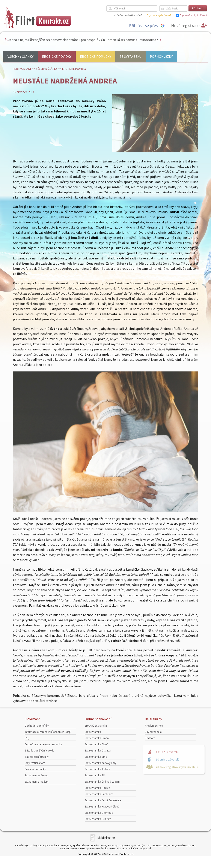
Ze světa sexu (130, 56)
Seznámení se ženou (36, 775)
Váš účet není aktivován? (128, 15)
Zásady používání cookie (39, 750)
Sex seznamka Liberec (97, 788)
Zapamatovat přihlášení (193, 15)
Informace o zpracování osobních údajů (48, 732)
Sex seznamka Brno (96, 757)
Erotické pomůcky (95, 56)
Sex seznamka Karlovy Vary (100, 763)
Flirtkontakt (22, 69)
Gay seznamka (153, 732)
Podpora (150, 738)
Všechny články (20, 56)
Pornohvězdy (161, 56)
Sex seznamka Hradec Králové (102, 806)
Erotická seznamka (96, 725)
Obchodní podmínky (37, 725)
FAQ (27, 738)
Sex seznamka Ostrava (98, 750)
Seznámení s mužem (36, 781)
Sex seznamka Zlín (95, 775)
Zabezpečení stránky (36, 757)
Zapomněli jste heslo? (158, 15)
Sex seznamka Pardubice (99, 794)
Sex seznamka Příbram (98, 819)
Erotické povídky (56, 56)
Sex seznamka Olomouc (99, 813)
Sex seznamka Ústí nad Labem (102, 781)
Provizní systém (154, 725)
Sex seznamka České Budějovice (103, 800)
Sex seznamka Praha (97, 738)
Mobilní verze (106, 838)
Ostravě (124, 695)
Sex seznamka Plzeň (96, 744)
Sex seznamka (93, 732)
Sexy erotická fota (35, 763)
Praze (103, 695)
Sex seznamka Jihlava (97, 769)
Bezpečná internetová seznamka (43, 744)
